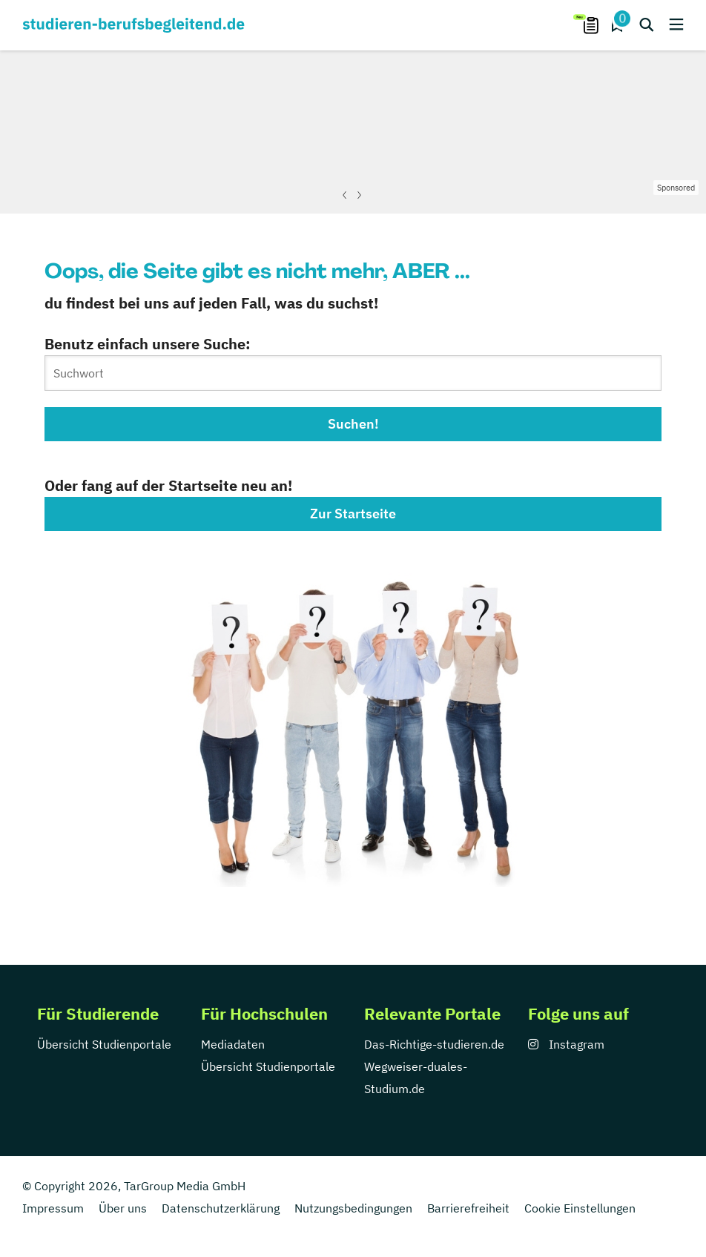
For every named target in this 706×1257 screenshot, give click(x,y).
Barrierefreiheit (468, 1208)
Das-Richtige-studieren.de (434, 1044)
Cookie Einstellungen (580, 1208)
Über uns (123, 1208)
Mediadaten (233, 1044)
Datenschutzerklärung (221, 1208)
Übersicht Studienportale (104, 1044)
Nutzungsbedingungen (353, 1208)
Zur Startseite (353, 513)
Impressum (53, 1208)
